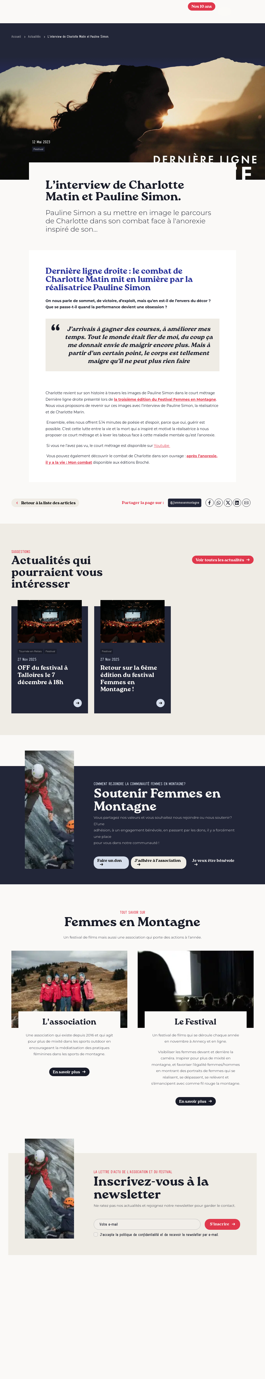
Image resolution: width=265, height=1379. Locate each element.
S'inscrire (222, 1224)
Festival (38, 149)
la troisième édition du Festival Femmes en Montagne (165, 399)
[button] (184, 11)
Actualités (34, 36)
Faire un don (109, 862)
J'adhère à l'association (158, 862)
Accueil (16, 36)
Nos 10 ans (202, 6)
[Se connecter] (192, 17)
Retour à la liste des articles (45, 502)
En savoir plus (69, 1071)
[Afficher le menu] (246, 11)
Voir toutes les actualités (223, 559)
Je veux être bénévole (213, 862)
